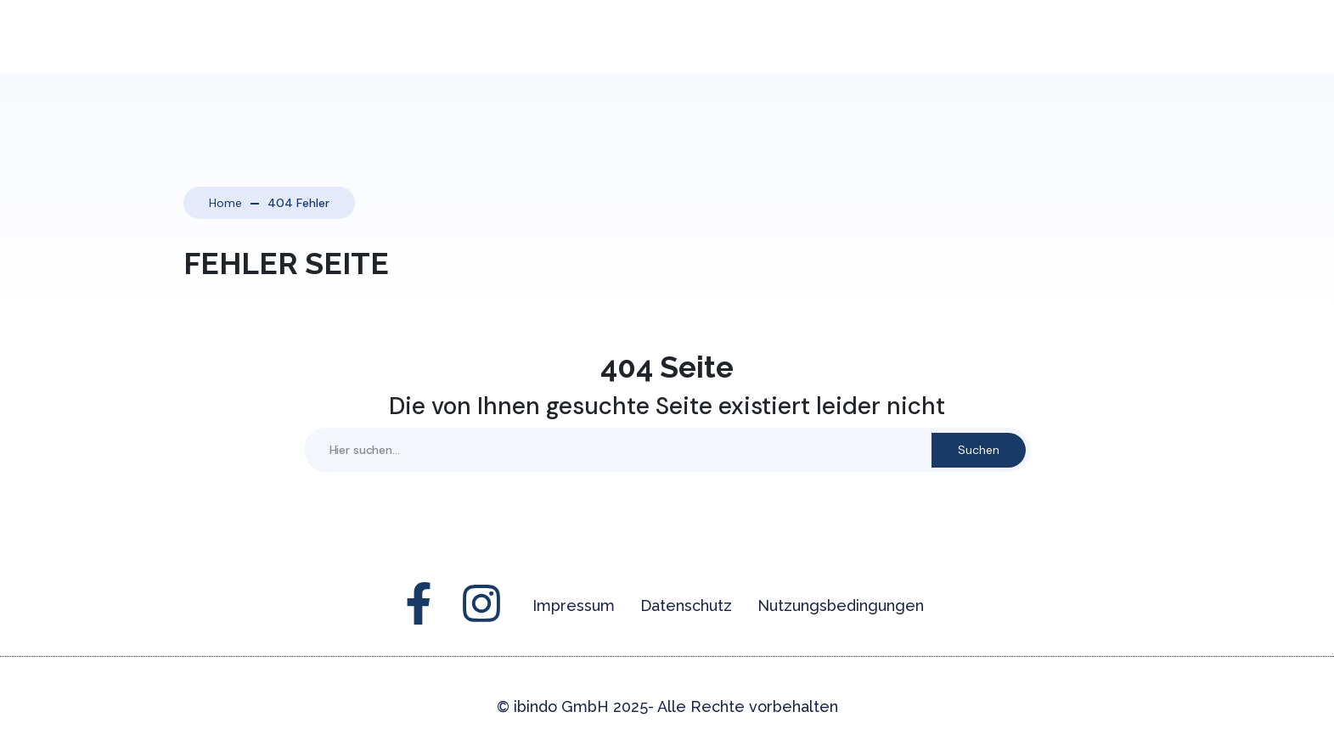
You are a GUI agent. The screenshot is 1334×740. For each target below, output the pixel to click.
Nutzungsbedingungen (840, 605)
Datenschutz (686, 605)
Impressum (573, 605)
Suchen (978, 449)
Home (225, 202)
